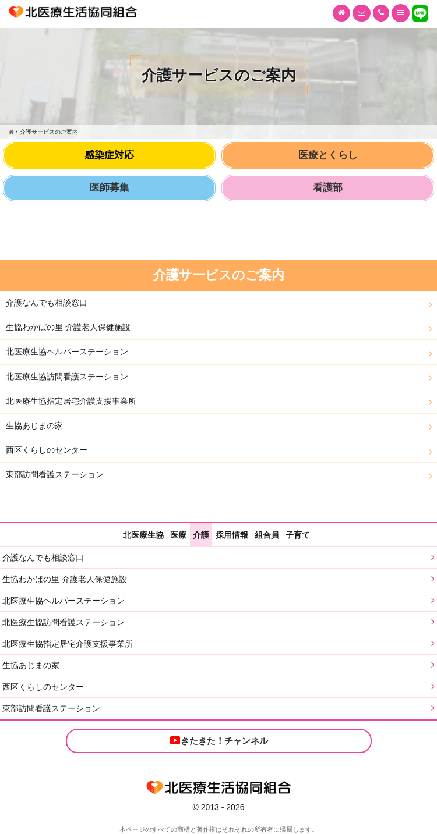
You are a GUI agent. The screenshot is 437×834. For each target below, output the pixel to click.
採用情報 (232, 535)
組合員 (267, 535)
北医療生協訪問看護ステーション (67, 376)
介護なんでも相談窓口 (46, 302)
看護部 (328, 187)
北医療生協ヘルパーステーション (67, 351)
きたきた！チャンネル (218, 740)
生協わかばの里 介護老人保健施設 (68, 327)
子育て (298, 535)
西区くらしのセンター (46, 450)
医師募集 (109, 187)
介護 (201, 535)
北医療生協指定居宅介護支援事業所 (71, 401)
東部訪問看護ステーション (55, 474)
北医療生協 (143, 535)
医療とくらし (328, 155)
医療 (178, 535)
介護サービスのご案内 (218, 275)
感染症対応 (109, 155)
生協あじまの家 (34, 425)
